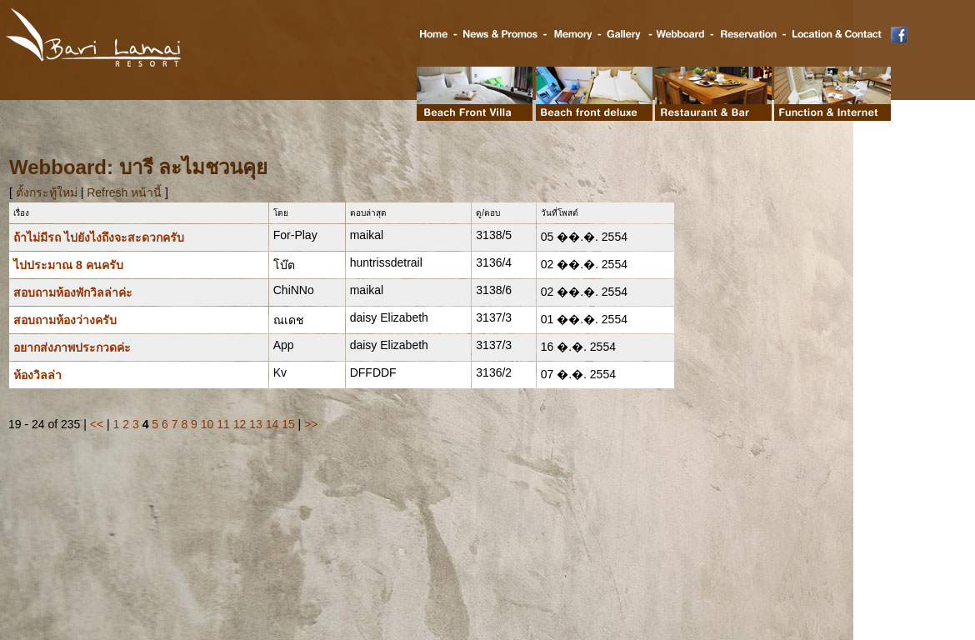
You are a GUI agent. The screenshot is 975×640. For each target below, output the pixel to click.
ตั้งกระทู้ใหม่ (48, 192)
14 (272, 424)
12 (240, 424)
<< (96, 424)
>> (311, 424)
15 (288, 424)
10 (207, 424)
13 (255, 424)
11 (223, 424)
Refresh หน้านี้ (124, 192)
